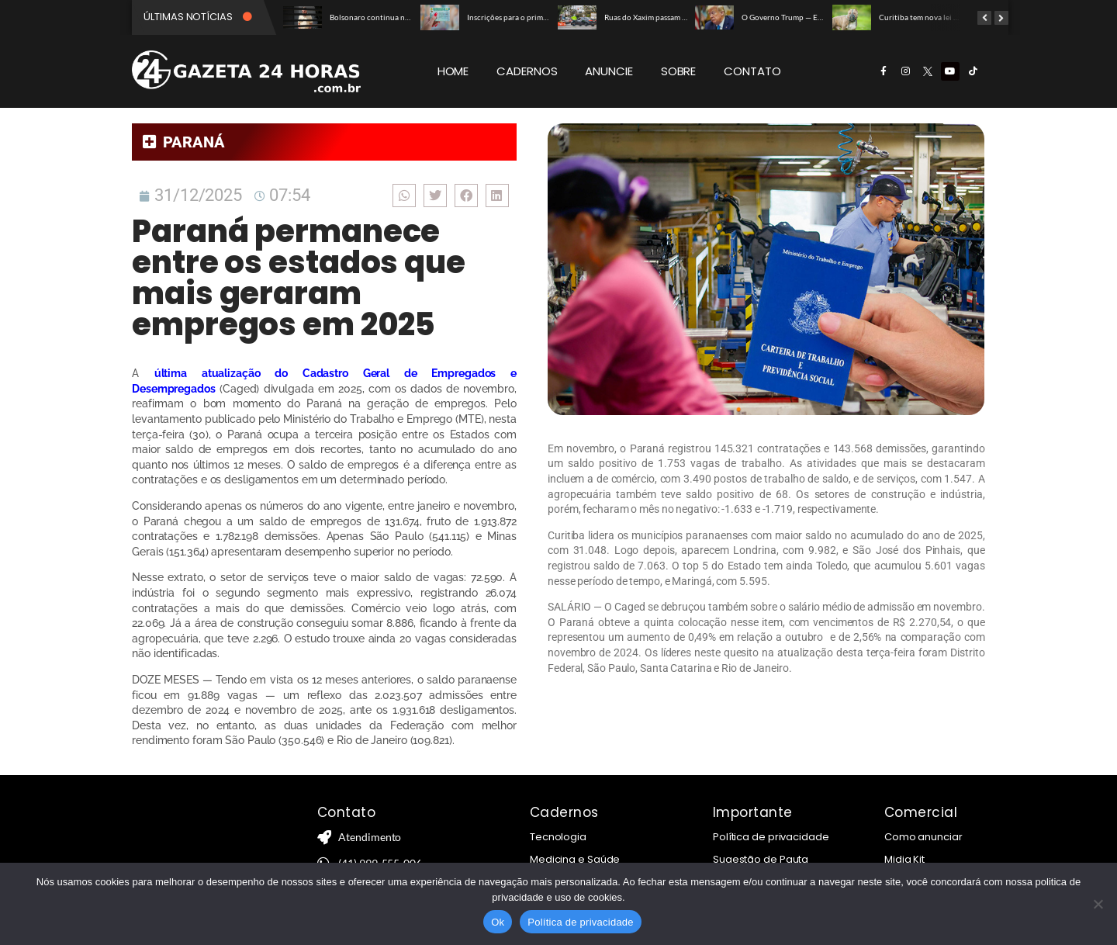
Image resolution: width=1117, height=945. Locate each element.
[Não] (1097, 904)
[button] (404, 195)
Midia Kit (904, 859)
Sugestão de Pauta (760, 859)
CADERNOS (526, 71)
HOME (453, 71)
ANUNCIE (608, 71)
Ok (497, 922)
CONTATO (752, 71)
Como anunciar (923, 836)
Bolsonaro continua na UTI (376, 17)
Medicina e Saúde (575, 859)
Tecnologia (558, 836)
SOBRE (679, 71)
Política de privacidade (771, 836)
